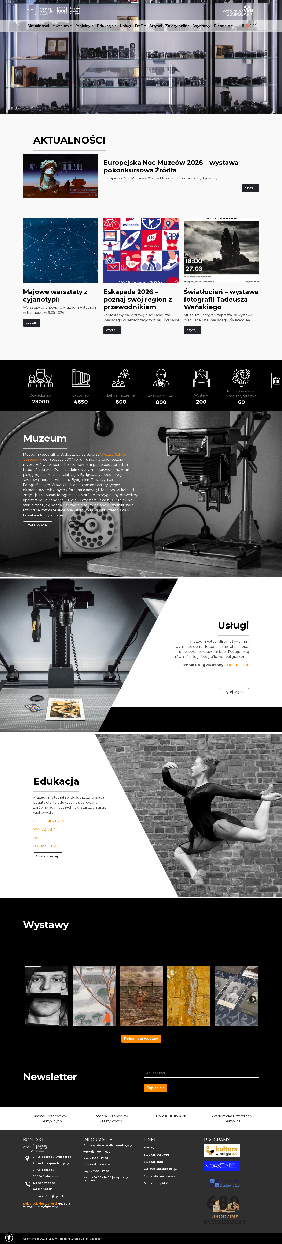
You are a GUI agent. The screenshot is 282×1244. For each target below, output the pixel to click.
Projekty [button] (83, 26)
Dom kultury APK (156, 1183)
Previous (28, 997)
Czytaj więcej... (38, 525)
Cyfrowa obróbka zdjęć (160, 1169)
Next (251, 997)
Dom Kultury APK (171, 1116)
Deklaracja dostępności (40, 1203)
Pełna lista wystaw (141, 1039)
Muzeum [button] (60, 26)
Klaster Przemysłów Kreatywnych (50, 1118)
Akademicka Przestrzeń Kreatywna (231, 1118)
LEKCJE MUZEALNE (50, 821)
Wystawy (201, 26)
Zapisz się (155, 1088)
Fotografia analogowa (159, 1176)
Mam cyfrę (151, 1147)
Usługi (126, 26)
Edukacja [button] (105, 26)
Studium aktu (153, 1161)
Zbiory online (177, 26)
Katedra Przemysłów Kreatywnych (111, 1118)
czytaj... (250, 188)
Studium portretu (156, 1154)
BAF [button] (139, 26)
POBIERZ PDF (236, 665)
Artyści (155, 26)
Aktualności (38, 26)
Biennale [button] (222, 26)
